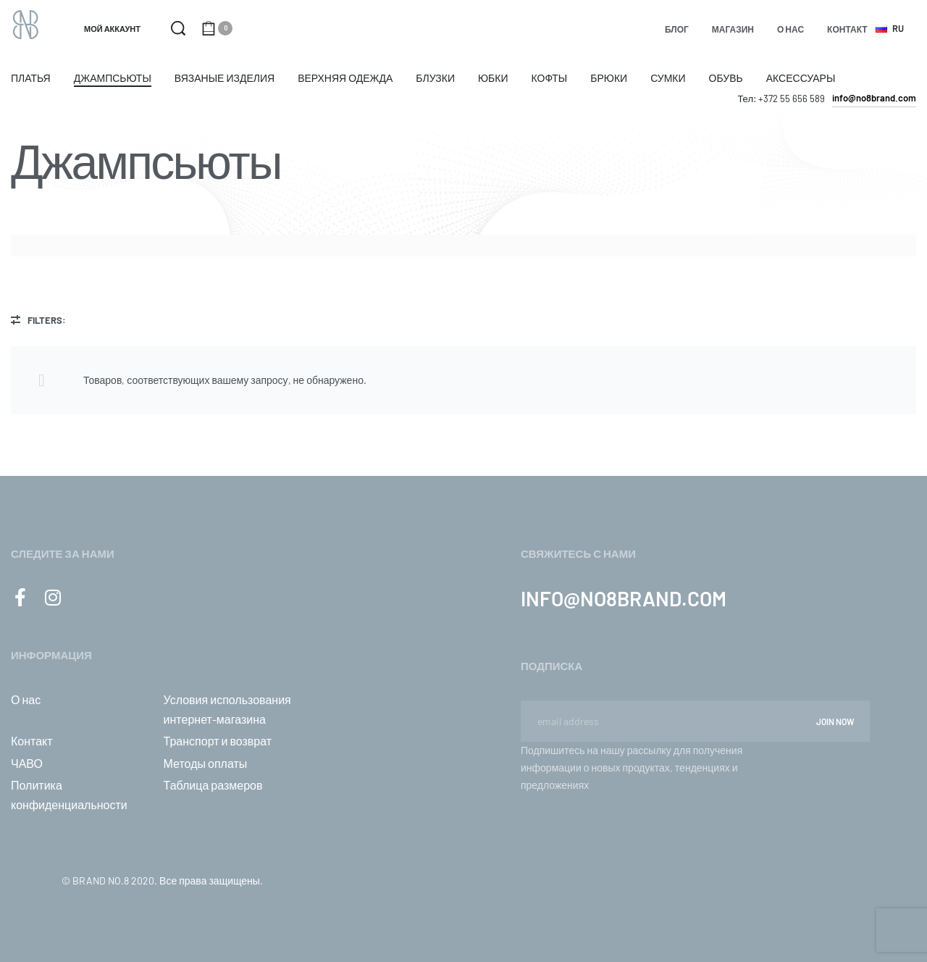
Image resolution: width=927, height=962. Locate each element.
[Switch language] (892, 28)
